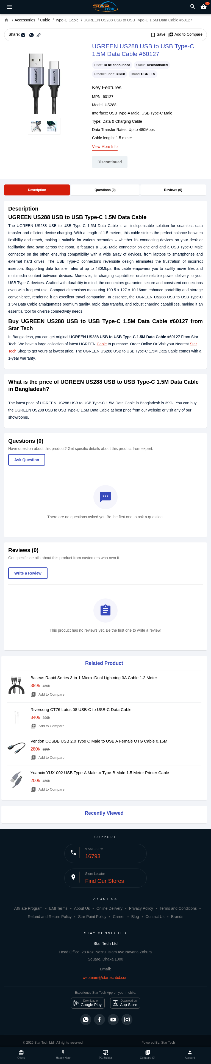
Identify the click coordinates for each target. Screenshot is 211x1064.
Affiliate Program (28, 908)
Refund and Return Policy (50, 916)
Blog (135, 916)
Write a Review (27, 573)
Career (119, 916)
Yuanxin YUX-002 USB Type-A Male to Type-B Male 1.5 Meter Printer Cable (99, 772)
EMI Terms (58, 908)
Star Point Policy (92, 916)
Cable (102, 344)
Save (157, 34)
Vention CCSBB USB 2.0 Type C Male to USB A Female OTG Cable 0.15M (98, 741)
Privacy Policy (141, 908)
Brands (177, 916)
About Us (82, 908)
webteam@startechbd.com (106, 977)
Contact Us (155, 916)
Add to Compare (185, 34)
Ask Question (26, 460)
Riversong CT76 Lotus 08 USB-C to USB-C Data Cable (81, 709)
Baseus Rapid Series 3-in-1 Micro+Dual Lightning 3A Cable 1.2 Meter (93, 677)
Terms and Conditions (178, 908)
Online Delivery (109, 908)
